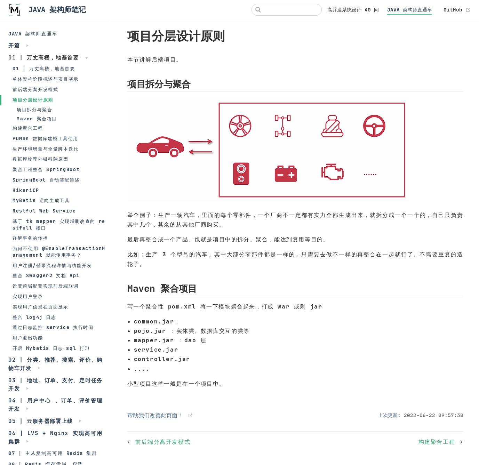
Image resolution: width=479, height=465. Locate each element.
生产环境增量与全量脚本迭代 (46, 149)
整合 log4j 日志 (34, 317)
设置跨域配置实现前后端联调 (46, 286)
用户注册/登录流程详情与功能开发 (52, 265)
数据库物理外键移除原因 (41, 159)
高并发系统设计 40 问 (353, 10)
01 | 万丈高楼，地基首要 (44, 69)
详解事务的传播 (30, 238)
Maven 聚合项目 (37, 118)
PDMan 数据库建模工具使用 (45, 139)
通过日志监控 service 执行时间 (53, 327)
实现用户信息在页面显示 (41, 307)
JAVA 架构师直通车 (409, 10)
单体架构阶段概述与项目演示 (46, 79)
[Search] (287, 10)
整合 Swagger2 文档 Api (46, 276)
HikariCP (26, 190)
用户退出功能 (28, 338)
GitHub (457, 10)
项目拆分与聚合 (34, 109)
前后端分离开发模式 (35, 90)
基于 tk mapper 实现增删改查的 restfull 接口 (59, 224)
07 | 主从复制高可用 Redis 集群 (52, 453)
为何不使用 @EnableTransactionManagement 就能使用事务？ (59, 252)
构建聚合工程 (28, 128)
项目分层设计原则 (33, 100)
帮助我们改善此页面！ (155, 415)
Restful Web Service (44, 211)
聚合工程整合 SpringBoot (46, 170)
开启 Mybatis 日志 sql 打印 (51, 348)
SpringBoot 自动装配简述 (46, 180)
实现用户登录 (28, 296)
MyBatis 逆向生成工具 (41, 200)
